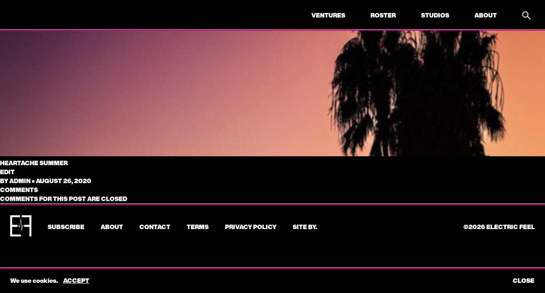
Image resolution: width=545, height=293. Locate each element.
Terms (198, 226)
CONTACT (154, 226)
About (485, 15)
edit (7, 171)
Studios (435, 15)
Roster (383, 15)
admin (20, 180)
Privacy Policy (250, 226)
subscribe (66, 226)
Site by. (305, 226)
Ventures (328, 15)
